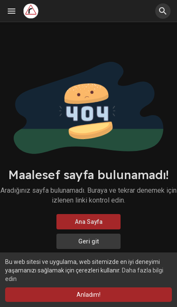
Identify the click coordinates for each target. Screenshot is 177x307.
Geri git (88, 241)
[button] (163, 11)
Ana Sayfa (89, 221)
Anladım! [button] (88, 294)
